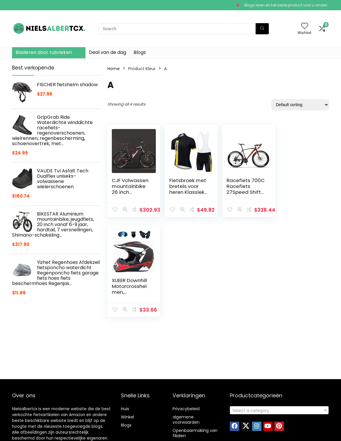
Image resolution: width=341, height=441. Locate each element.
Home (113, 69)
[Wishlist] (304, 26)
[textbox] (279, 410)
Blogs (140, 52)
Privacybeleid (186, 409)
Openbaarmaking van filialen (195, 433)
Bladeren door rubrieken (44, 52)
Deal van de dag (107, 52)
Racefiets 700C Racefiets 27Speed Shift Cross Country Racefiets (244, 192)
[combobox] (279, 410)
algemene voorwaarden (186, 419)
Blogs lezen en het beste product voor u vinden (286, 5)
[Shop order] (300, 104)
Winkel (127, 417)
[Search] (262, 28)
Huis (125, 409)
